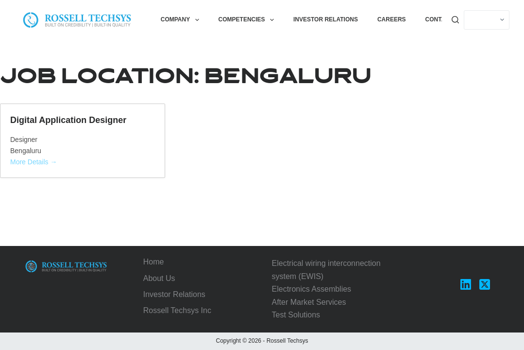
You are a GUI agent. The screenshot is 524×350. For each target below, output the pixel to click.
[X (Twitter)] (484, 284)
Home (153, 262)
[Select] (486, 20)
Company (182, 20)
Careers (391, 19)
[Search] (455, 19)
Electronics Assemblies (312, 289)
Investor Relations (325, 19)
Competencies (248, 20)
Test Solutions (296, 315)
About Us (159, 278)
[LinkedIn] (465, 284)
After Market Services (309, 302)
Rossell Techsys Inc (177, 310)
